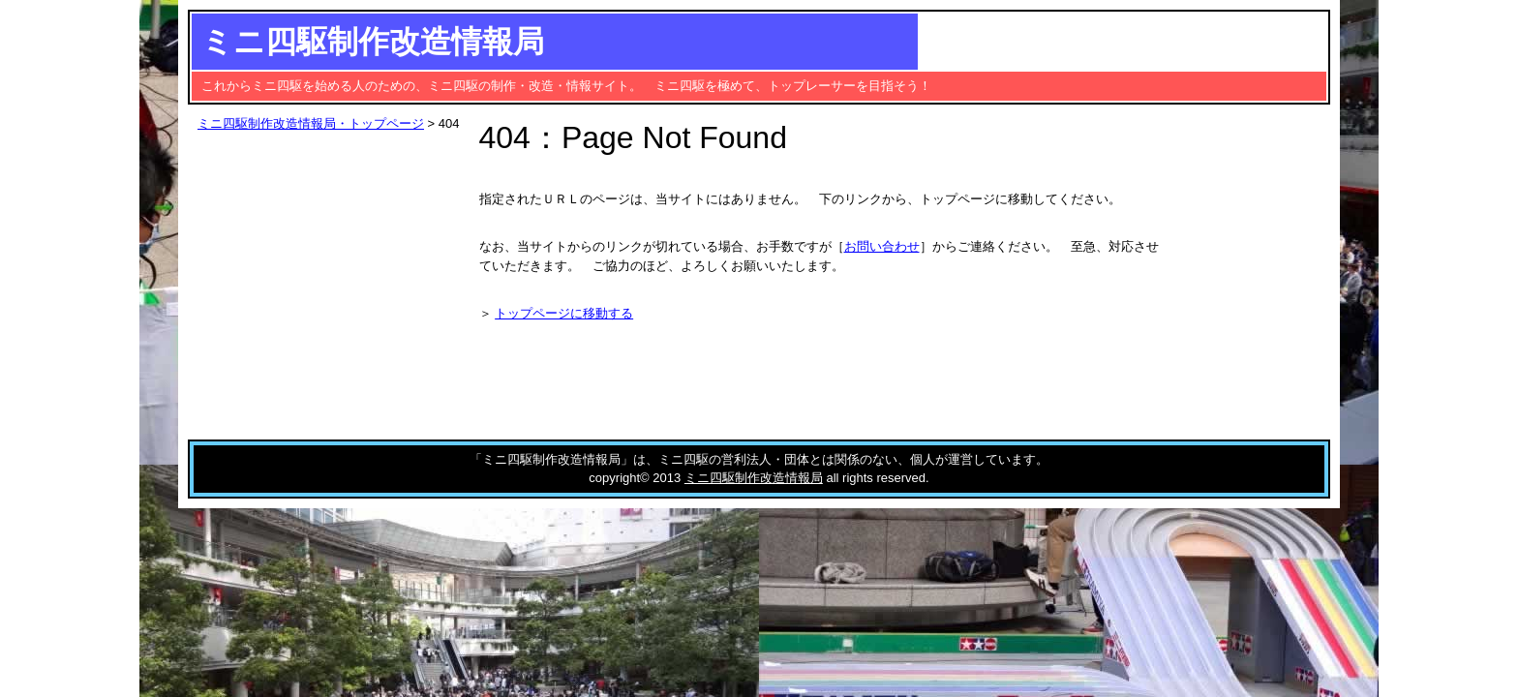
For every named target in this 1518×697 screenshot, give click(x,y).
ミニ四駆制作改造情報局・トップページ (310, 123)
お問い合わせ (882, 246)
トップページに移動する (564, 313)
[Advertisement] (1168, 40)
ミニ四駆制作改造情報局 (372, 41)
